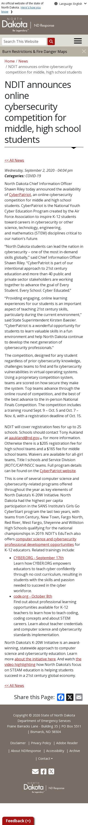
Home (10, 61)
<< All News (14, 160)
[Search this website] (51, 41)
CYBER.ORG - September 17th (39, 557)
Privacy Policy (41, 743)
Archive (74, 751)
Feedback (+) (18, 820)
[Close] (84, 51)
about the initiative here (35, 659)
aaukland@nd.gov (24, 437)
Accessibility (55, 751)
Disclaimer (18, 743)
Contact (44, 758)
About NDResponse (26, 751)
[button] (36, 773)
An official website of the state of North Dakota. (22, 7)
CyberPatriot (20, 194)
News (23, 61)
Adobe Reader (67, 743)
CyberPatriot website (58, 470)
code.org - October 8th (33, 596)
